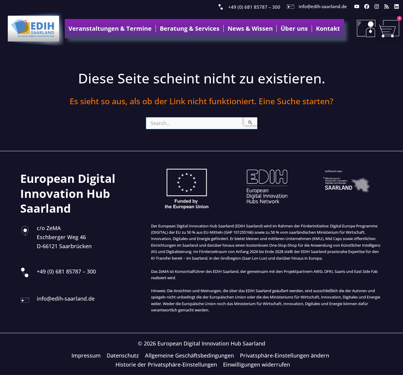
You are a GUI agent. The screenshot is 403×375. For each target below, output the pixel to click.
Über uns (294, 28)
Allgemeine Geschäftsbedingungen (189, 355)
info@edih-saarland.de (323, 6)
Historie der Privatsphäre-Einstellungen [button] (167, 364)
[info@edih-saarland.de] (290, 6)
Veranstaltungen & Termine (110, 28)
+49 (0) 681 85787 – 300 (254, 7)
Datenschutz (123, 355)
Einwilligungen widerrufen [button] (256, 364)
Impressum (87, 355)
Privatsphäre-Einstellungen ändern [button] (283, 355)
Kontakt (328, 28)
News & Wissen (250, 28)
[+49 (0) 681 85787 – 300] (220, 7)
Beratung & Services (189, 28)
